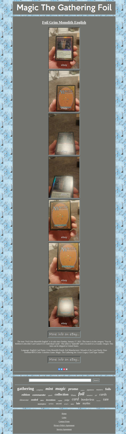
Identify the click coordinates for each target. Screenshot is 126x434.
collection (62, 394)
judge (66, 400)
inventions (50, 400)
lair (78, 403)
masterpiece (42, 404)
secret (59, 403)
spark (50, 395)
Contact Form (64, 421)
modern (82, 390)
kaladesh (89, 395)
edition (26, 394)
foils (108, 389)
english (60, 400)
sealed (34, 399)
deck (42, 400)
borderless (87, 399)
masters (99, 389)
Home (64, 414)
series (51, 404)
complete (39, 390)
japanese (90, 390)
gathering (25, 388)
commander (39, 395)
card (75, 399)
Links (64, 417)
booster (99, 400)
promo (73, 389)
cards (103, 394)
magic (60, 388)
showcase (24, 400)
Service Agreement (64, 429)
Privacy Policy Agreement (64, 425)
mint (49, 388)
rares (72, 404)
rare (106, 399)
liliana (73, 395)
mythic (87, 403)
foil (81, 393)
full (96, 395)
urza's (66, 404)
